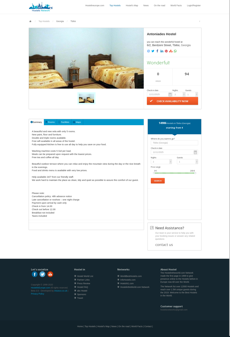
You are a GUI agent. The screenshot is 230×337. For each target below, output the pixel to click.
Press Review (83, 283)
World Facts (176, 5)
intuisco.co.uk (60, 291)
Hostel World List (85, 276)
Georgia (60, 21)
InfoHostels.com (128, 280)
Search (158, 180)
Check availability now (172, 101)
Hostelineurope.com (94, 5)
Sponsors (81, 294)
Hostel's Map (132, 5)
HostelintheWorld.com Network (134, 287)
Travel (80, 298)
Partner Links (83, 280)
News (146, 5)
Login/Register (194, 5)
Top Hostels (115, 5)
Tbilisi (73, 21)
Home (80, 326)
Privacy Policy (37, 294)
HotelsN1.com (127, 283)
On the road (159, 5)
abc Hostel (82, 291)
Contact (148, 326)
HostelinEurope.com (40, 287)
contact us (164, 244)
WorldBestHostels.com (131, 276)
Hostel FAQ (82, 287)
